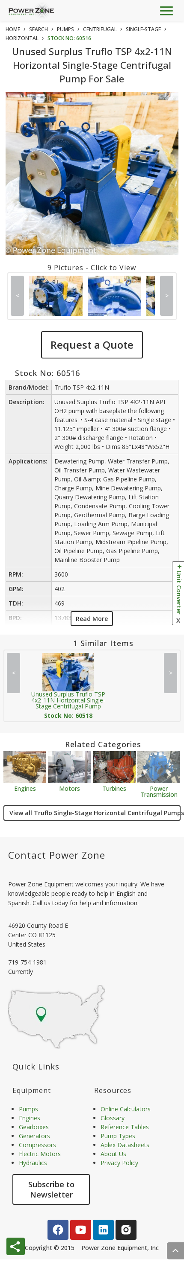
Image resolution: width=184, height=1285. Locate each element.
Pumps (28, 1109)
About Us (113, 1154)
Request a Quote (92, 345)
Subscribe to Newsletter (51, 1189)
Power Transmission (159, 791)
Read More (92, 619)
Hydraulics (33, 1163)
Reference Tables (125, 1127)
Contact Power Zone (56, 854)
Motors (69, 788)
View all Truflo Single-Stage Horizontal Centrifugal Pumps (95, 813)
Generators (34, 1136)
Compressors (37, 1145)
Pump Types (118, 1136)
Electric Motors (40, 1154)
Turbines (114, 788)
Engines (25, 788)
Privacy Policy (119, 1163)
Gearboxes (34, 1127)
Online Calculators (126, 1109)
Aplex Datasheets (125, 1145)
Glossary (113, 1118)
